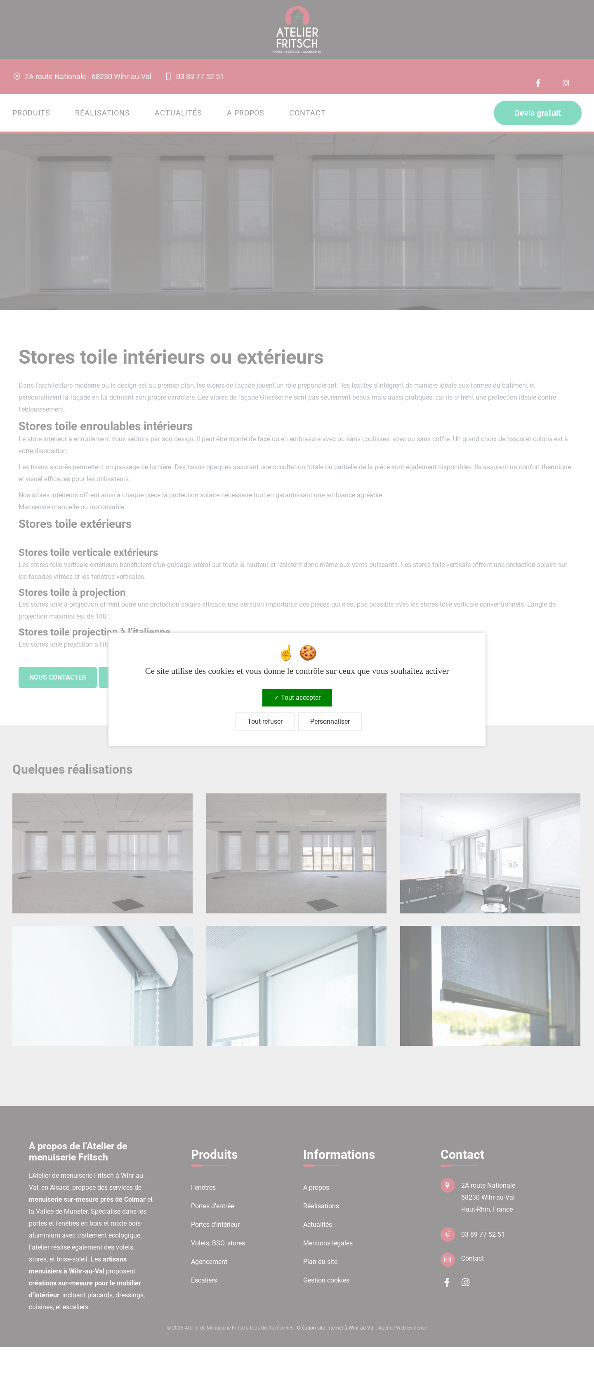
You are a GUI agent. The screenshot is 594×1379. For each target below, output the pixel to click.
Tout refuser (265, 722)
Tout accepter (297, 697)
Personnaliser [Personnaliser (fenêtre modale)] (330, 722)
